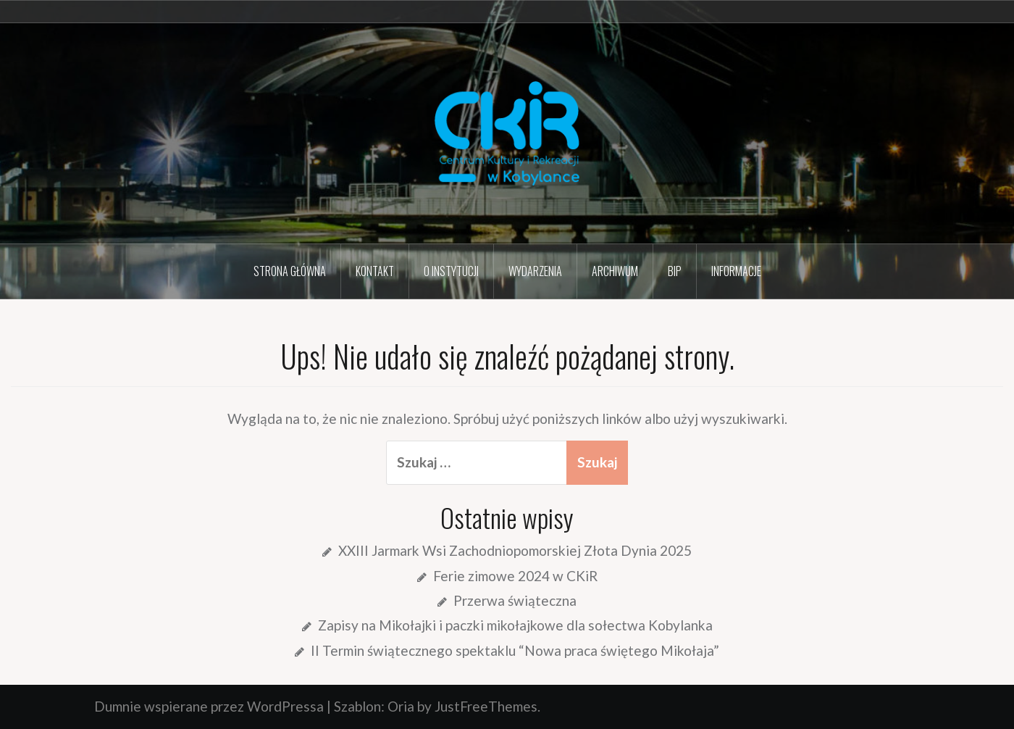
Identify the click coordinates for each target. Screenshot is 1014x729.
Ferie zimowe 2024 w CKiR (515, 575)
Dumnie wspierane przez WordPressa (209, 706)
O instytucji (451, 271)
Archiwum (615, 271)
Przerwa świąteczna (515, 600)
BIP (675, 271)
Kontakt (375, 271)
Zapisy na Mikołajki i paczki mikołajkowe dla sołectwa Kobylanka (515, 625)
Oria (400, 706)
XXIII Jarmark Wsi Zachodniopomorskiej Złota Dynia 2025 (515, 550)
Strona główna (290, 271)
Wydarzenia (535, 271)
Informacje (736, 271)
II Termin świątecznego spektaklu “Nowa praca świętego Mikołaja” (515, 650)
